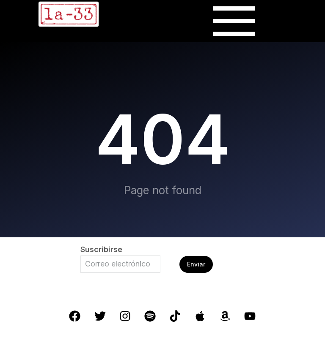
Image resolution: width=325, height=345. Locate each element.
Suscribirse (101, 249)
